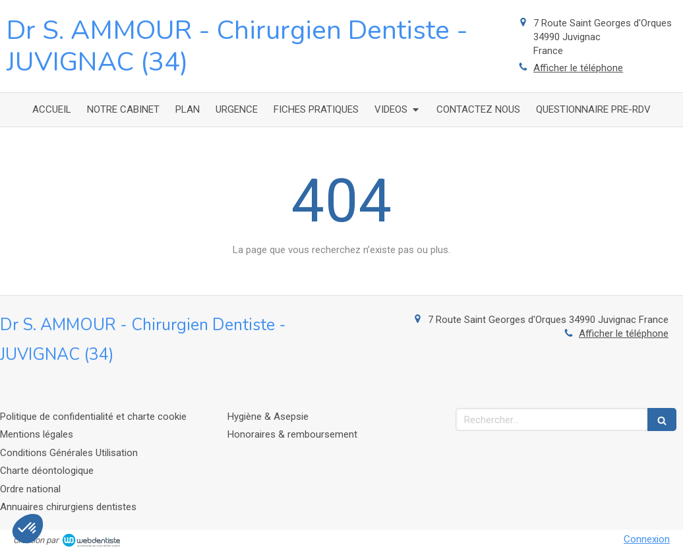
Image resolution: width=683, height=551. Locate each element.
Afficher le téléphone (578, 68)
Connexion (647, 539)
